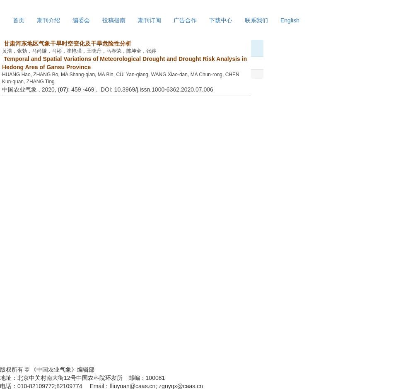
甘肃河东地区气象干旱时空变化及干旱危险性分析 (66, 43)
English (289, 20)
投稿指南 (113, 20)
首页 (18, 20)
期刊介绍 (48, 20)
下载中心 (220, 20)
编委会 (81, 20)
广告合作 (185, 20)
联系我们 (256, 20)
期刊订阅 (149, 20)
